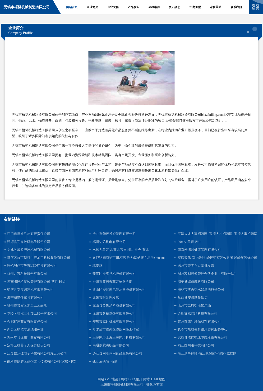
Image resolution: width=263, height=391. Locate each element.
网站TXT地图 (130, 379)
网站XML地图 (107, 379)
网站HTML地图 (154, 379)
